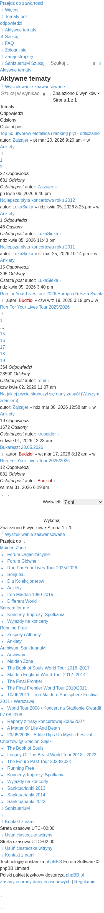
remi (41, 380)
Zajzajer (20, 140)
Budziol (26, 300)
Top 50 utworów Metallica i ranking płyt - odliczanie (50, 133)
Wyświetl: (73, 502)
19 (2, 360)
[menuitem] (18, 30)
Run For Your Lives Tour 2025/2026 (35, 307)
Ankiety (7, 146)
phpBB (52, 861)
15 (2, 333)
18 (2, 353)
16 (2, 340)
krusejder (46, 434)
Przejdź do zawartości (21, 3)
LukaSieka (22, 207)
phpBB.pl (75, 875)
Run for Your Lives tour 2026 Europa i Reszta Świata (52, 293)
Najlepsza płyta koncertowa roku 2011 (37, 247)
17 (2, 347)
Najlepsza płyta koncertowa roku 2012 (37, 200)
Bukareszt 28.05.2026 (21, 447)
